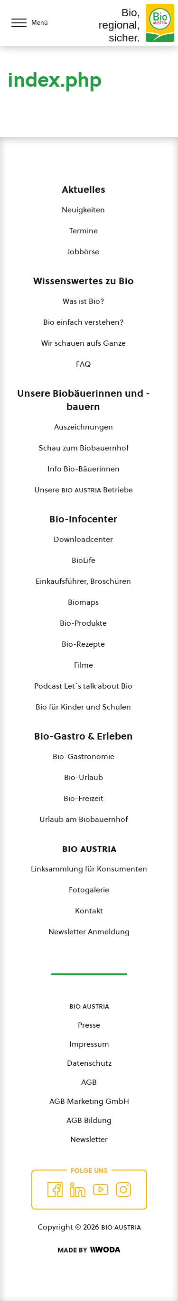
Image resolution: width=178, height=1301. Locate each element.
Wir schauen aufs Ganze (83, 343)
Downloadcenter (83, 539)
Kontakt (89, 910)
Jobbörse (83, 251)
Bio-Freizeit (83, 798)
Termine (83, 230)
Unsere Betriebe (83, 489)
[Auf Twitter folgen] (77, 1189)
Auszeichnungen (83, 426)
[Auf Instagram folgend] (123, 1189)
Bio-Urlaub (83, 777)
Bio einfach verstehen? (83, 322)
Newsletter (89, 1139)
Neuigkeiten (83, 209)
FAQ (83, 364)
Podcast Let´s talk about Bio (83, 686)
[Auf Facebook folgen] (55, 1189)
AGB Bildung (89, 1120)
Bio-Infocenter (83, 519)
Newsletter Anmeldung (89, 931)
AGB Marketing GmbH (89, 1101)
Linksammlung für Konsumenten (89, 868)
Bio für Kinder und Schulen (83, 706)
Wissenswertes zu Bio (83, 281)
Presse (89, 1025)
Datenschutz (89, 1063)
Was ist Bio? (83, 301)
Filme (83, 665)
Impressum (89, 1044)
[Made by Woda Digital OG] (88, 1250)
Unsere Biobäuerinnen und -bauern (83, 400)
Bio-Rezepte (83, 644)
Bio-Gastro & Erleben (83, 736)
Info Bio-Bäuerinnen (83, 468)
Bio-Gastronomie (83, 756)
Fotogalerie (89, 889)
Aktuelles (83, 189)
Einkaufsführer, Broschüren (83, 581)
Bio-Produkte (83, 623)
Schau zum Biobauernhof (83, 447)
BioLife (83, 560)
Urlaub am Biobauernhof (83, 819)
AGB (89, 1082)
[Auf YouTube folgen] (100, 1189)
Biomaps (83, 602)
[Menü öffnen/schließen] (38, 22)
